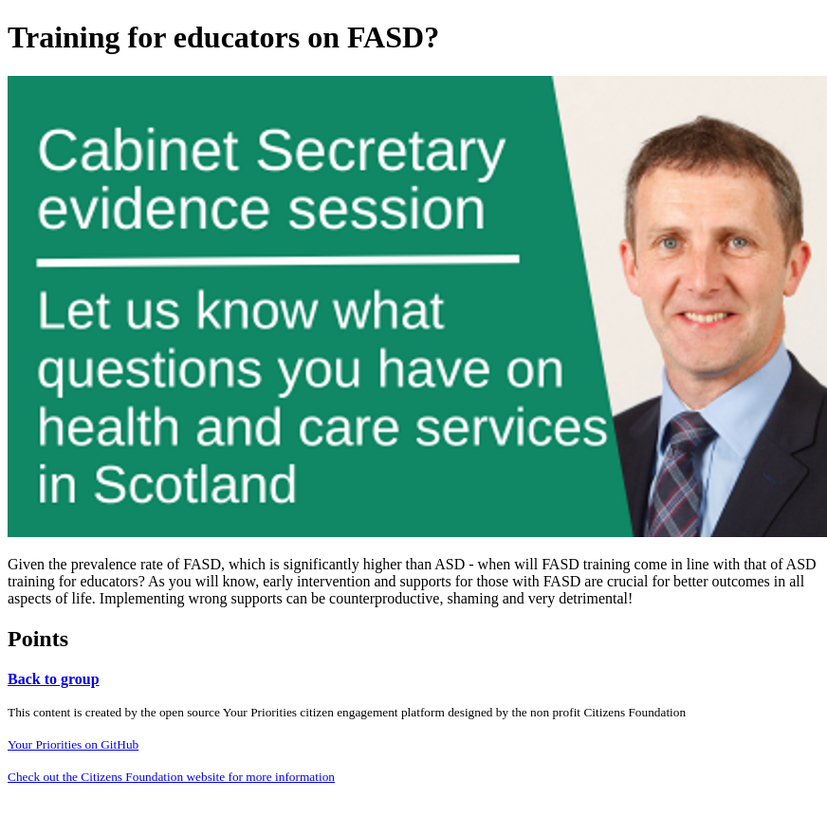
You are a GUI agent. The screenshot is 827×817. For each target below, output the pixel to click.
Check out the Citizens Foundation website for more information (171, 777)
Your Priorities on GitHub (73, 744)
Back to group (54, 679)
